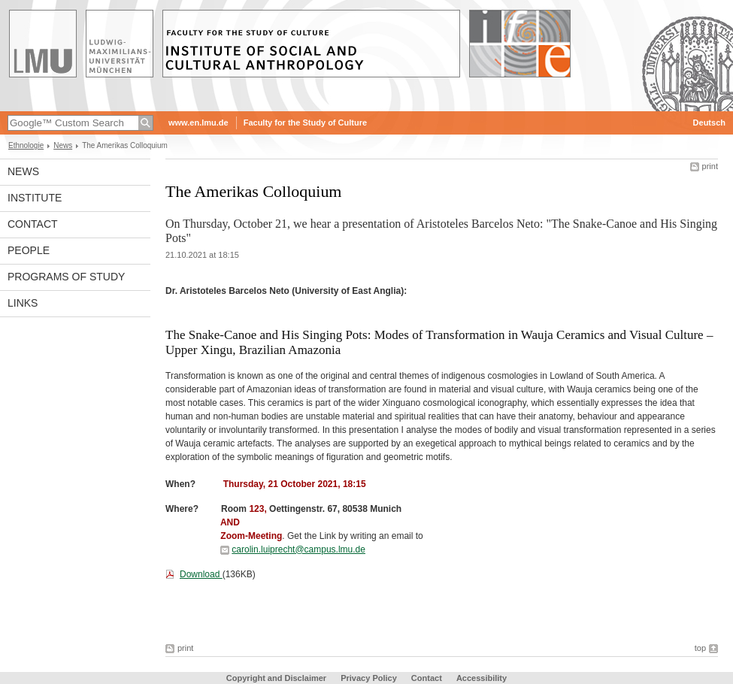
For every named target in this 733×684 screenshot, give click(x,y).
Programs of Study (66, 277)
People (29, 250)
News (62, 145)
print (710, 166)
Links (23, 303)
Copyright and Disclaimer (276, 677)
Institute (35, 198)
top (700, 647)
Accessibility (481, 677)
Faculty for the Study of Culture (305, 122)
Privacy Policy (369, 677)
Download (201, 574)
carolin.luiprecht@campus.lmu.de (298, 549)
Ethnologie (26, 145)
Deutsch (709, 122)
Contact (33, 224)
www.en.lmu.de (198, 122)
